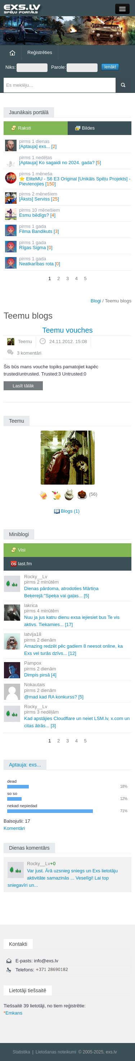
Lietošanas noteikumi (56, 1052)
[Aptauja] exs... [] (68, 145)
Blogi (96, 301)
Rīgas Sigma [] (68, 246)
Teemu (25, 341)
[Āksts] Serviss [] (68, 197)
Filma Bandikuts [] (68, 230)
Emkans (13, 1013)
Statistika (21, 1052)
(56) (93, 494)
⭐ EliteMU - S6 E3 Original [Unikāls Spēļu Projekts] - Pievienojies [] (68, 179)
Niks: (26, 67)
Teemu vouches (67, 330)
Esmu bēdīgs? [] (68, 213)
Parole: (74, 67)
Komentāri (14, 828)
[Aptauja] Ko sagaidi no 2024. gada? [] (68, 161)
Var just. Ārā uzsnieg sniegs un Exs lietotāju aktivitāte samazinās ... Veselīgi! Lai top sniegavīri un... (63, 874)
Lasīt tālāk (23, 385)
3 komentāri (29, 353)
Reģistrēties (39, 52)
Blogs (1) (70, 511)
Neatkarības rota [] (68, 262)
